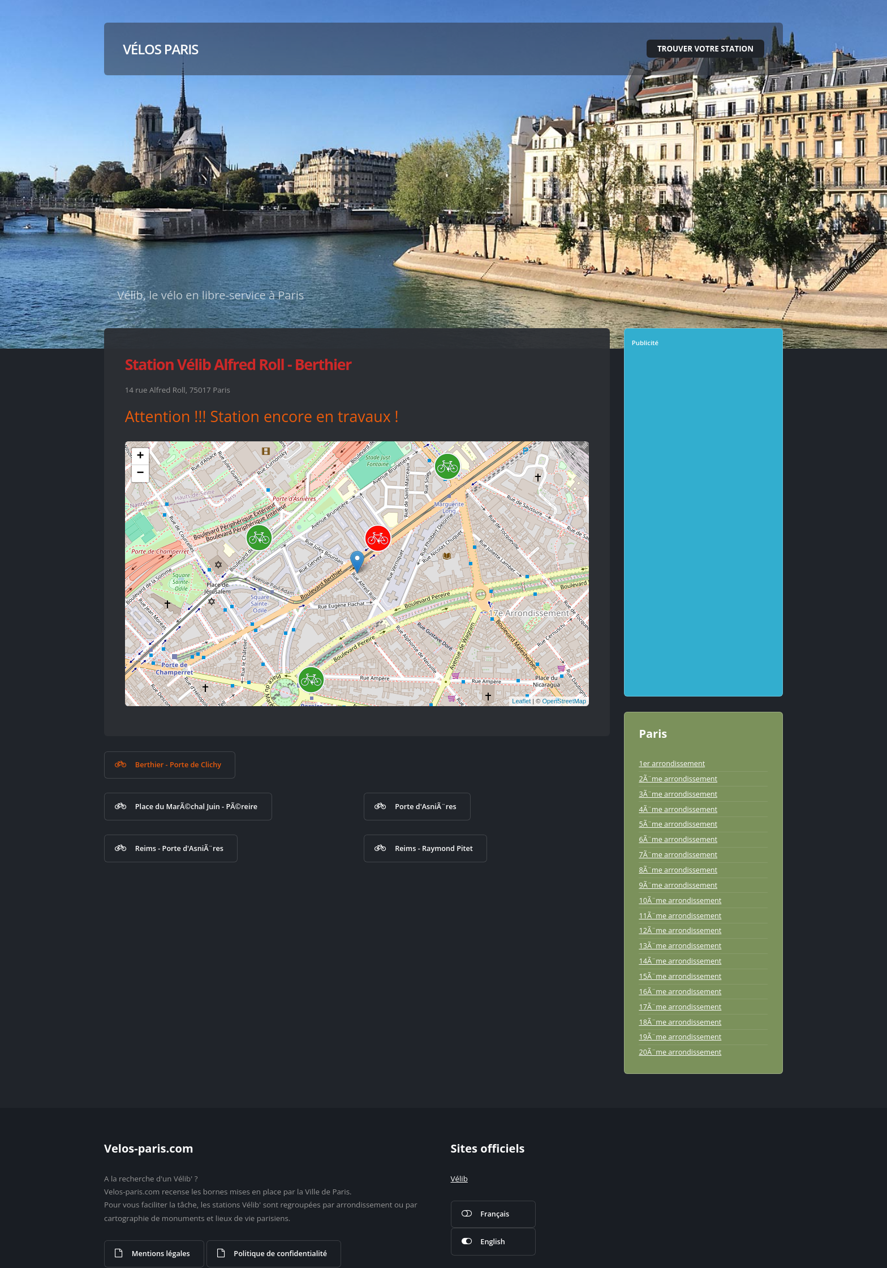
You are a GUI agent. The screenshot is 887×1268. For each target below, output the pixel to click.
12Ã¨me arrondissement (680, 930)
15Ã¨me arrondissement (680, 976)
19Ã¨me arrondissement (680, 1036)
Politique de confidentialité (280, 1253)
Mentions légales (161, 1253)
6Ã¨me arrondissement (678, 839)
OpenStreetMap (564, 701)
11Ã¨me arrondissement (680, 915)
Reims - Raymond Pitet (434, 848)
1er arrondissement (672, 763)
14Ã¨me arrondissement (680, 961)
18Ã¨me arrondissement (680, 1022)
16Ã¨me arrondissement (680, 991)
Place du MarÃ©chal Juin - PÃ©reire (196, 806)
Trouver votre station (705, 49)
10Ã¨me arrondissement (680, 900)
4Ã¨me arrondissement (678, 809)
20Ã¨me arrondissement (680, 1052)
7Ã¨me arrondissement (678, 854)
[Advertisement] (704, 525)
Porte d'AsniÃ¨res (425, 806)
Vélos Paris (160, 49)
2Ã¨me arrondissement (678, 778)
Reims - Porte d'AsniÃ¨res (179, 848)
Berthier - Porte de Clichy (178, 764)
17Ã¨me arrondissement (680, 1006)
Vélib (459, 1179)
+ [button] (140, 456)
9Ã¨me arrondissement (678, 885)
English (492, 1241)
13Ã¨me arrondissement (680, 945)
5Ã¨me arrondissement (678, 824)
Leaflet (521, 701)
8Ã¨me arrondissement (678, 870)
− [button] (140, 473)
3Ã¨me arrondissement (678, 794)
